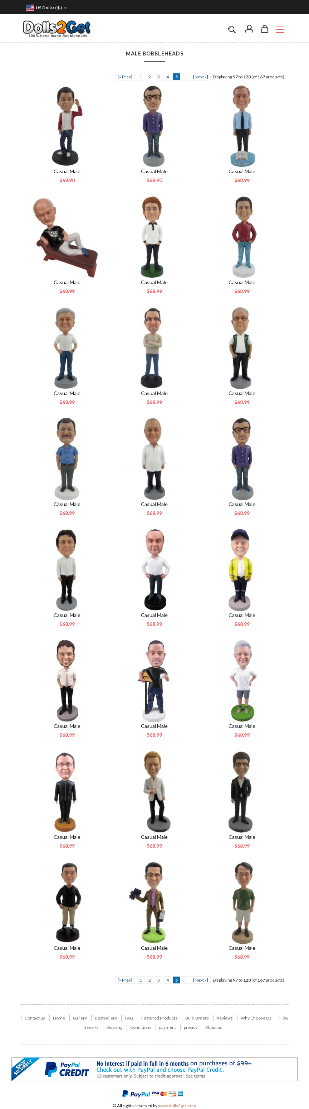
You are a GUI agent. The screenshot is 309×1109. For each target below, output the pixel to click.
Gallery (80, 1018)
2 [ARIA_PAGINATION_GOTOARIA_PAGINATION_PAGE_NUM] (149, 76)
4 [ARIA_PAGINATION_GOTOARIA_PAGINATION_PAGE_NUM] (167, 76)
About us (213, 1027)
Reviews (225, 1018)
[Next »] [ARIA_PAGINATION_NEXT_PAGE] (200, 76)
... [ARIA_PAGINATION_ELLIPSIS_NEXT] (185, 76)
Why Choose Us (256, 1018)
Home (59, 1018)
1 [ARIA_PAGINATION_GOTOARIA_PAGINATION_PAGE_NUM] (140, 76)
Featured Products (159, 1018)
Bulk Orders (197, 1018)
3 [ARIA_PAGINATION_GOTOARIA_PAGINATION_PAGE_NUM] (158, 76)
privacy (190, 1027)
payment (167, 1027)
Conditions (140, 1027)
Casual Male (67, 171)
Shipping (114, 1027)
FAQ (129, 1018)
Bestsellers (106, 1018)
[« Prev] (125, 76)
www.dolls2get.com (177, 1105)
